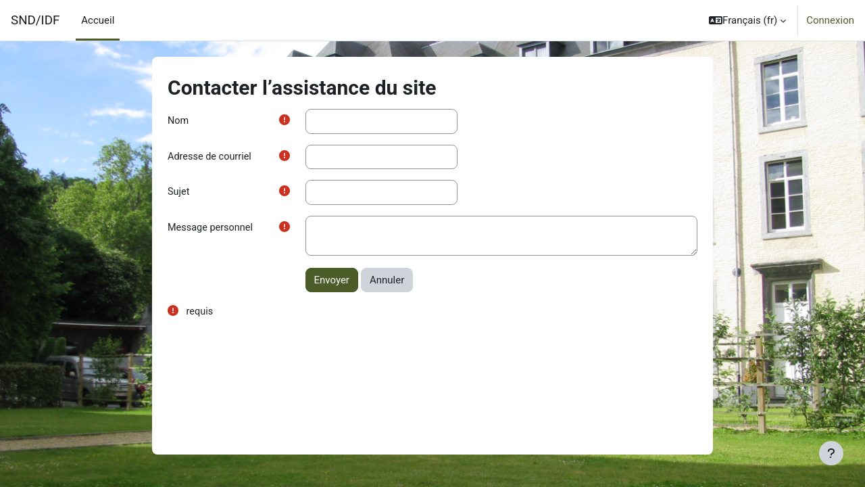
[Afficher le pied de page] (831, 453)
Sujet (179, 193)
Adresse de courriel (211, 158)
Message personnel (212, 230)
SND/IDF (35, 20)
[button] (747, 20)
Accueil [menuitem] (97, 20)
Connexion (830, 20)
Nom (178, 121)
